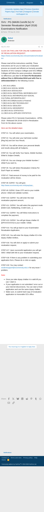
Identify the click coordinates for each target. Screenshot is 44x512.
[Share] (38, 91)
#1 (42, 91)
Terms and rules (16, 502)
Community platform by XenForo (19, 508)
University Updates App (14, 9)
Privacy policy (28, 502)
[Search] (41, 2)
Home (4, 504)
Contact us (5, 502)
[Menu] (3, 2)
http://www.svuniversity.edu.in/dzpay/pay (17, 230)
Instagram (28, 12)
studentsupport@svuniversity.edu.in (15, 312)
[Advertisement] (22, 56)
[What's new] (36, 2)
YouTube (19, 12)
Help (35, 502)
